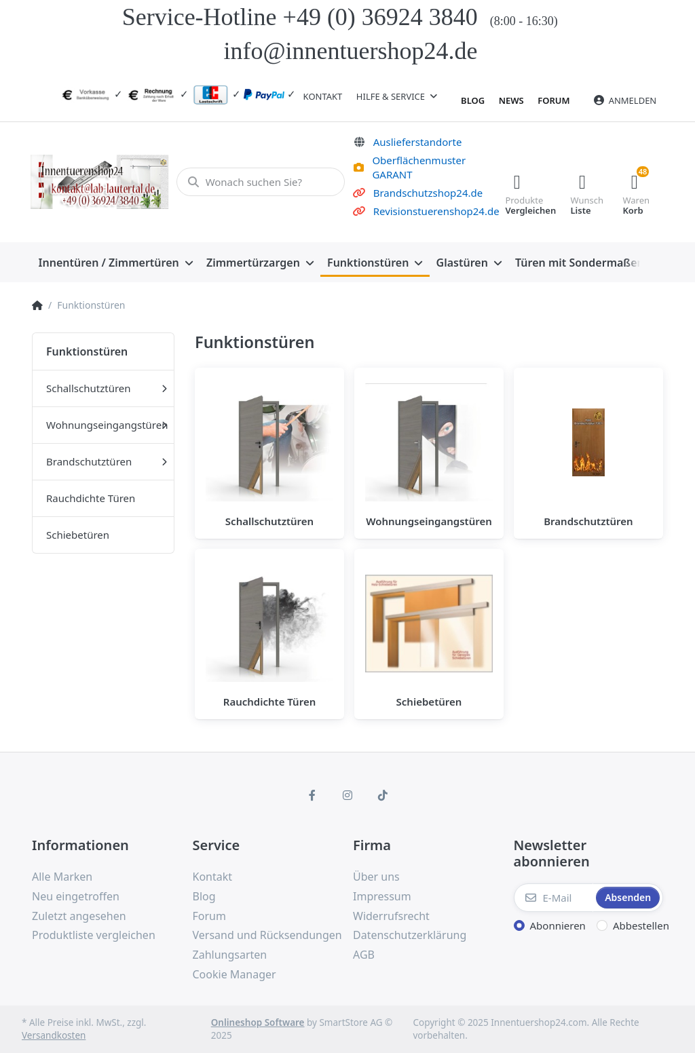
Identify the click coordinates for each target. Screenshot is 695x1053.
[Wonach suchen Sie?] (260, 182)
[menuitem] (116, 262)
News (511, 100)
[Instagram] (347, 795)
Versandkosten (54, 1035)
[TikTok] (383, 795)
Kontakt (323, 96)
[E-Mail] (554, 897)
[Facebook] (313, 795)
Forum (553, 100)
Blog (473, 100)
